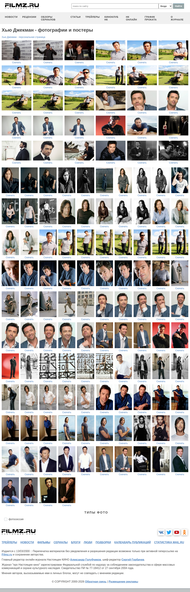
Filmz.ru (7, 554)
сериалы (61, 542)
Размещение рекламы (123, 581)
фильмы (43, 542)
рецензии (29, 17)
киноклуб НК (111, 18)
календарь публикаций (132, 542)
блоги (75, 542)
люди (88, 542)
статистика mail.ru (169, 542)
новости (11, 17)
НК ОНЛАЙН (131, 18)
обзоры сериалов (48, 18)
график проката (151, 18)
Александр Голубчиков (85, 559)
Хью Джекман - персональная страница (23, 37)
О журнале (177, 18)
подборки (103, 542)
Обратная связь (96, 581)
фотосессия (16, 519)
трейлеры (92, 17)
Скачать (16, 62)
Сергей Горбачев (132, 559)
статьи (76, 17)
